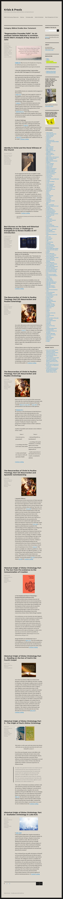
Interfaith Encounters (50, 231)
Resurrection (48, 307)
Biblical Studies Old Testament (52, 157)
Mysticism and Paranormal (51, 269)
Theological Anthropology (51, 328)
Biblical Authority (49, 149)
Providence (48, 298)
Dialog (47, 193)
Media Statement (49, 247)
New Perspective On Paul (51, 17)
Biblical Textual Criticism (51, 158)
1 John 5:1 (17, 63)
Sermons (48, 314)
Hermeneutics (49, 224)
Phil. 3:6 (17, 797)
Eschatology (48, 199)
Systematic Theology (50, 325)
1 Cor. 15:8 (28, 508)
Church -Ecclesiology (50, 173)
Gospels (47, 217)
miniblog (48, 251)
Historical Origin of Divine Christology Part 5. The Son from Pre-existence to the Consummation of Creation (22, 570)
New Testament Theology (51, 271)
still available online (49, 106)
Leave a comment (7, 56)
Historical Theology (50, 225)
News (47, 273)
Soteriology (6, 55)
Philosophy (48, 284)
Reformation (48, 302)
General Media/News (50, 212)
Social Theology (7, 164)
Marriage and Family (50, 246)
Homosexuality (29, 17)
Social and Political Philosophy (52, 318)
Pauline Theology (7, 161)
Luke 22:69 (18, 833)
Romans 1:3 (19, 409)
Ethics (47, 203)
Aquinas (47, 139)
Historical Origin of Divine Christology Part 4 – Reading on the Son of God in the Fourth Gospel (22, 658)
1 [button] (36, 197)
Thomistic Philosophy (50, 333)
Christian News (49, 167)
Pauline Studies (49, 279)
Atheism (48, 144)
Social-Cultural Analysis (51, 320)
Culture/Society (49, 188)
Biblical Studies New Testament (8, 49)
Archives (48, 60)
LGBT (47, 240)
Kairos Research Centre (51, 72)
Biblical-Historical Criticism (51, 161)
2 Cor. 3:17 (27, 404)
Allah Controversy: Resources (11, 17)
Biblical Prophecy (49, 153)
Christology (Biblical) (8, 667)
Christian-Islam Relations (51, 168)
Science (22, 17)
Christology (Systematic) (51, 172)
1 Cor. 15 (23, 330)
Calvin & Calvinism (39, 17)
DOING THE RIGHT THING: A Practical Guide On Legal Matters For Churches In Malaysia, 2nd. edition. (51, 82)
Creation (48, 180)
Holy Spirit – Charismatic (51, 229)
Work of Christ (49, 338)
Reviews (48, 309)
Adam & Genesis (49, 132)
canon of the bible (49, 164)
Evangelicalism (49, 208)
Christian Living (49, 166)
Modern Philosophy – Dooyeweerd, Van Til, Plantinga (50, 260)
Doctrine (48, 194)
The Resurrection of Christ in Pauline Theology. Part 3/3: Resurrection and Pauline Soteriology (20, 299)
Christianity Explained (50, 170)
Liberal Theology (49, 242)
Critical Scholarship (8, 245)
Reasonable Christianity (51, 301)
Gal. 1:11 (32, 557)
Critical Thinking (49, 185)
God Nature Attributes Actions (52, 213)
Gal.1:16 (20, 559)
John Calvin (48, 236)
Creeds (47, 182)
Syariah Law (48, 324)
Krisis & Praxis (13, 9)
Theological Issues (50, 329)
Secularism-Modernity (50, 312)
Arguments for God (50, 140)
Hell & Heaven (49, 221)
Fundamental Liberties (51, 211)
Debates (48, 191)
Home (47, 58)
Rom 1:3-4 (22, 404)
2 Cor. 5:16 (35, 524)
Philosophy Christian (50, 285)
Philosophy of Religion (50, 287)
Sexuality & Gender (50, 315)
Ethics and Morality (7, 160)
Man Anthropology (50, 244)
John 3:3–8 (18, 94)
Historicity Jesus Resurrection (52, 226)
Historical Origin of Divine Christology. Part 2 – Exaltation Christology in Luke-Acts (22, 813)
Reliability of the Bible (50, 305)
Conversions (48, 177)
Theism (47, 327)
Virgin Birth (48, 336)
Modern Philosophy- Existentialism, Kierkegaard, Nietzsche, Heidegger (52, 266)
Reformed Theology (50, 303)
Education (48, 198)
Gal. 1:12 (35, 547)
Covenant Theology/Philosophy (52, 179)
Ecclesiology (48, 197)
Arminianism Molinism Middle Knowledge (7, 46)
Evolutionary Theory (50, 209)
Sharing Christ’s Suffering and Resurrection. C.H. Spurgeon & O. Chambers (52, 365)
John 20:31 (18, 137)
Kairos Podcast (49, 238)
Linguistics (48, 243)
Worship (48, 341)
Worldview (48, 340)
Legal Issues (48, 239)
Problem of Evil (49, 297)
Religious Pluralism (50, 306)
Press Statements (49, 296)
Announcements (49, 136)
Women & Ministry (50, 337)
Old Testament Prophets (51, 274)
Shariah (47, 316)
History (47, 227)
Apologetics (48, 137)
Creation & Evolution (50, 181)
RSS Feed (47, 37)
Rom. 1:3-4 (28, 640)
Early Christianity (49, 195)
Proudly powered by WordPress (17, 893)
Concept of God (49, 176)
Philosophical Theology (51, 283)
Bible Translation (49, 148)
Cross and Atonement (50, 186)
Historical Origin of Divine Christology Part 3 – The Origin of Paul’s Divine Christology (22, 722)
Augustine (48, 145)
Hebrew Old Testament (51, 220)
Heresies (48, 222)
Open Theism (49, 278)
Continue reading (24, 139)
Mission (47, 252)
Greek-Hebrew (49, 218)
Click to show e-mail (49, 49)
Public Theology (7, 162)
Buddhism (48, 162)
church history (7, 244)
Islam (47, 233)
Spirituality (48, 323)
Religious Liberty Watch (51, 71)
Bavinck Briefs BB (49, 146)
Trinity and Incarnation (51, 334)
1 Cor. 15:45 (34, 404)
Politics (47, 288)
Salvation (10, 53)
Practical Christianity (50, 292)
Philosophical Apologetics (51, 282)
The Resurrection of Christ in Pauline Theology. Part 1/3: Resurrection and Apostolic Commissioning (20, 473)
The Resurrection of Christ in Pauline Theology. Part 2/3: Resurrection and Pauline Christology (20, 374)
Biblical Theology (49, 159)
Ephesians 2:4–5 (20, 111)
